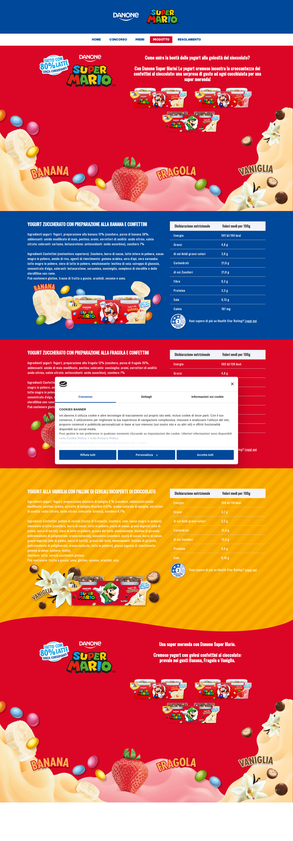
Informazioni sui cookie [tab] (207, 396)
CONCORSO (118, 39)
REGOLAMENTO (189, 39)
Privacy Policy (107, 438)
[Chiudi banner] (232, 384)
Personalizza (146, 454)
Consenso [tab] (85, 396)
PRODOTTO (161, 39)
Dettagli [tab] (146, 396)
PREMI (140, 39)
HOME (96, 39)
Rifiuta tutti (87, 454)
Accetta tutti (205, 454)
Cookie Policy (76, 438)
